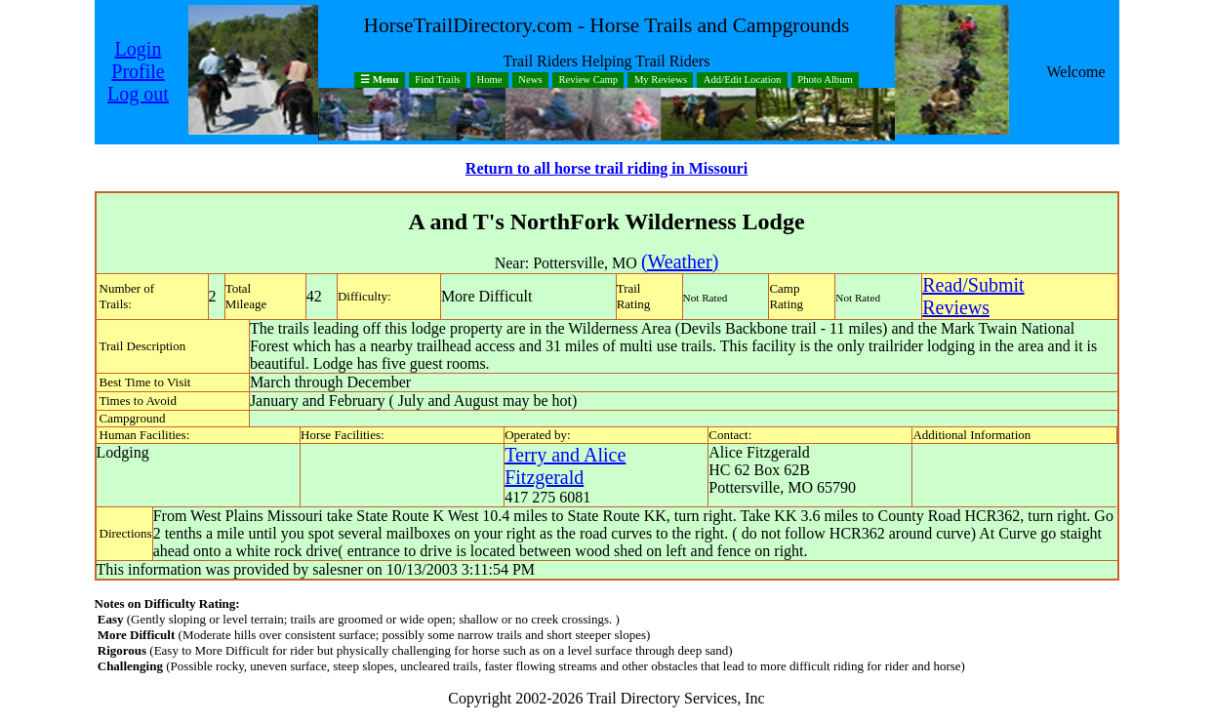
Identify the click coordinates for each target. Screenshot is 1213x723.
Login (138, 49)
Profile (137, 71)
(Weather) (679, 261)
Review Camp (588, 80)
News (530, 80)
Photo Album (825, 80)
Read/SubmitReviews (973, 296)
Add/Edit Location (743, 80)
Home (490, 80)
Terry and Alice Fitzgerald (565, 466)
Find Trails (438, 80)
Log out (138, 93)
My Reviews (660, 80)
